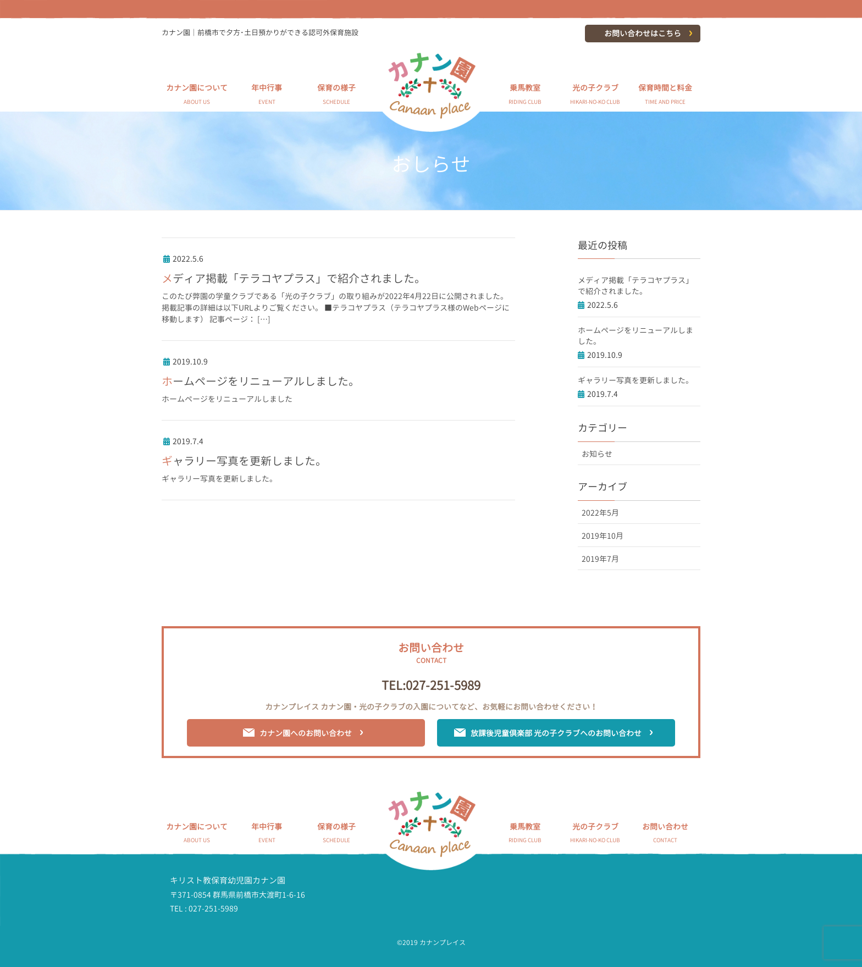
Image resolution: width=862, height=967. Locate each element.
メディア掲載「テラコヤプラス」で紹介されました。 (294, 278)
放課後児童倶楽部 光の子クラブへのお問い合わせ (556, 733)
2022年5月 (600, 512)
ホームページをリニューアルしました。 (261, 381)
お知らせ (597, 454)
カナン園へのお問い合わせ (305, 733)
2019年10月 (602, 536)
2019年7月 (600, 559)
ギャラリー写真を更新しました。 (244, 460)
